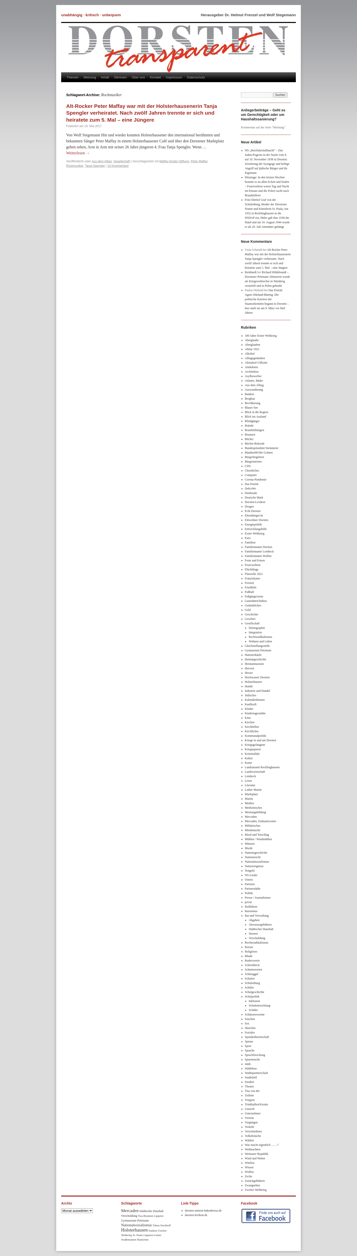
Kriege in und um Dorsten (260, 740)
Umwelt (250, 1109)
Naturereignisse (254, 866)
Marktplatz (251, 794)
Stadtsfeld (251, 1077)
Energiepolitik (253, 524)
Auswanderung (254, 389)
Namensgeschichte (256, 852)
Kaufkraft (251, 704)
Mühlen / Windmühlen (258, 839)
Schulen (250, 978)
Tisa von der (252, 1091)
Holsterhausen (253, 682)
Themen (73, 77)
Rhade (249, 956)
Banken (249, 394)
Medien (249, 803)
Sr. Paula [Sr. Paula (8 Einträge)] (138, 1235)
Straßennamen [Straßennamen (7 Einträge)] (128, 1239)
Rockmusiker (74, 166)
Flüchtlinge (252, 569)
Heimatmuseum (254, 664)
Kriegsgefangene (255, 745)
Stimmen (120, 77)
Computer (251, 475)
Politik (249, 893)
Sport (248, 1046)
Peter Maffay (199, 161)
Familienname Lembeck (259, 551)
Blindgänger (252, 421)
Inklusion (254, 1001)
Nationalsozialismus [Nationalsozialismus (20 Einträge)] (136, 1225)
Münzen (250, 843)
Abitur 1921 (252, 349)
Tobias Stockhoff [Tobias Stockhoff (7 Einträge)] (162, 1225)
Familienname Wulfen (258, 556)
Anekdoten (251, 367)
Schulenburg (252, 983)
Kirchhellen (252, 727)
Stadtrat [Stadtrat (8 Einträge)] (153, 1230)
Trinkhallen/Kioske (256, 1104)
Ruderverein (252, 960)
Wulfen (249, 1172)
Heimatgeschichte (255, 659)
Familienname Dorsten (258, 547)
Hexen (249, 673)
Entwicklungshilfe (256, 529)
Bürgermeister (253, 461)
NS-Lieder (251, 875)
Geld (248, 610)
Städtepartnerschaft (256, 1073)
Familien (250, 542)
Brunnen (250, 434)
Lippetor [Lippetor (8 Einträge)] (159, 1215)
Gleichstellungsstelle (257, 646)
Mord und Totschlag (257, 834)
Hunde (249, 686)
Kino (248, 718)
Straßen (249, 1082)
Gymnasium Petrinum (258, 650)
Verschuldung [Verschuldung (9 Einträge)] (129, 1216)
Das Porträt (251, 484)
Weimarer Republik (256, 1154)
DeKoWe (250, 488)
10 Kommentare (118, 166)
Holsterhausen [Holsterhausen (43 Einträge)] (134, 1230)
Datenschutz (196, 77)
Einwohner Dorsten (256, 520)
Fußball (249, 592)
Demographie (257, 628)
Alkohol (250, 353)
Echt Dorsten (253, 511)
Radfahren (251, 906)
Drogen (249, 506)
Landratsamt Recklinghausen (262, 767)
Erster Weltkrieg (254, 533)
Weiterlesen (78, 153)
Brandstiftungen (254, 430)
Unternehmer (253, 1113)
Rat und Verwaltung (257, 915)
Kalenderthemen (255, 700)
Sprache (250, 1050)
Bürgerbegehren (254, 457)
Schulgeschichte (254, 992)
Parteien (250, 884)
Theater (249, 1086)
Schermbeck (252, 965)
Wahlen (249, 1140)
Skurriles (250, 1028)
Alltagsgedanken (255, 358)
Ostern (249, 879)
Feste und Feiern (255, 560)
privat (248, 902)
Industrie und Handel (257, 691)
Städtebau (251, 1068)
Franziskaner (252, 578)
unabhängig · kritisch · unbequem (91, 15)
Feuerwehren (253, 565)
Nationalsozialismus (257, 861)
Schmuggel (251, 974)
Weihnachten (252, 1149)
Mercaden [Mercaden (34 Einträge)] (130, 1210)
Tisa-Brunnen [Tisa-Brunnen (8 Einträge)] (145, 1215)
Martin (249, 798)
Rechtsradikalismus (260, 637)
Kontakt (155, 77)
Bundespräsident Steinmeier (262, 448)
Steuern (253, 933)
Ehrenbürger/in (254, 515)
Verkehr (249, 1127)
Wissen (249, 1167)
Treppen (250, 1100)
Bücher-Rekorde (255, 443)
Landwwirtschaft (255, 771)
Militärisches (253, 825)
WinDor (250, 1163)
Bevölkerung (252, 403)
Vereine (249, 1118)
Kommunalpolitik (255, 736)
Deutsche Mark (254, 497)
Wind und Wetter (255, 1158)
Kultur (249, 758)
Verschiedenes (253, 1131)
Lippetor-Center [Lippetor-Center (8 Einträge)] (153, 1235)
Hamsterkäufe (253, 655)
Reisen (249, 947)
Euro (248, 538)
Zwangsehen (252, 1185)
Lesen (248, 780)
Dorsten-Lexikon (255, 502)
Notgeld (250, 870)
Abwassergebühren (260, 924)
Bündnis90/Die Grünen (259, 452)
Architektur (252, 371)
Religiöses (251, 951)
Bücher (249, 439)
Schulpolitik (252, 996)
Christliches (252, 470)
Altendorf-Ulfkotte (256, 362)
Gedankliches (253, 605)
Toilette (249, 1095)
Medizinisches (253, 807)
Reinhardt (251, 272)
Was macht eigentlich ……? (262, 1145)
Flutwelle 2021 (254, 574)
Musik (249, 848)
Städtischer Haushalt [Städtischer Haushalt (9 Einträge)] (151, 1211)
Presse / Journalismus (258, 897)
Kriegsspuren (253, 749)
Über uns (138, 77)
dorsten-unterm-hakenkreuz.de (203, 1210)
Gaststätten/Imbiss (256, 601)
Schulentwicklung (259, 1005)
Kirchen (250, 722)
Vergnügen (251, 1122)
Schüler (249, 987)
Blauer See (251, 407)
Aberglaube (252, 340)
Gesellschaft (121, 161)
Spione (249, 1041)
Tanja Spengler (95, 166)
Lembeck (250, 776)
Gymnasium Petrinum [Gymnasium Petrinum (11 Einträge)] (135, 1220)
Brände (249, 425)
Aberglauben (252, 344)
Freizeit (249, 583)
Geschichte (251, 614)
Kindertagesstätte (255, 713)
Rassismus (251, 911)
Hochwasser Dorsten (257, 677)
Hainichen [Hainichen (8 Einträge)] (143, 1239)
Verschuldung (257, 938)
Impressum (174, 77)
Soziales (250, 1032)
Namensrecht (253, 857)
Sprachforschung (255, 1055)
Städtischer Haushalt (261, 929)
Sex (247, 1023)
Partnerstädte (253, 888)
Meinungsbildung (255, 812)
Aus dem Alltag (102, 161)
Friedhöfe (251, 587)
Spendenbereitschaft (257, 1037)
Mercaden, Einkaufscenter (260, 821)
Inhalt (105, 77)
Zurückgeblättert (255, 1181)
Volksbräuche (253, 1136)
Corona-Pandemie (256, 479)
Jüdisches (250, 695)
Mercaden (251, 816)
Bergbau (250, 398)
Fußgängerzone (254, 596)
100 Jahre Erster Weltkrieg (261, 335)
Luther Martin (253, 789)
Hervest (249, 668)
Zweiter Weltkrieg (256, 1190)
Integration (255, 632)
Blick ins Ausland (255, 416)
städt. (248, 1064)
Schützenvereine (255, 1014)
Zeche (248, 1176)
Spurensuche (252, 1059)
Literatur (250, 785)
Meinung (90, 77)
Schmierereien (253, 969)
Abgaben (254, 920)
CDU (248, 466)
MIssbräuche (252, 830)
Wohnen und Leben (260, 641)
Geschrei (250, 619)
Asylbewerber (253, 376)
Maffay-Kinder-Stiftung (174, 161)
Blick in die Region (256, 412)
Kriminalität (252, 753)
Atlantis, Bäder (254, 380)
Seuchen (250, 1019)
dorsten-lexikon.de (196, 1215)
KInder (249, 709)
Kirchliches (252, 731)
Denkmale (251, 493)
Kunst (248, 762)
